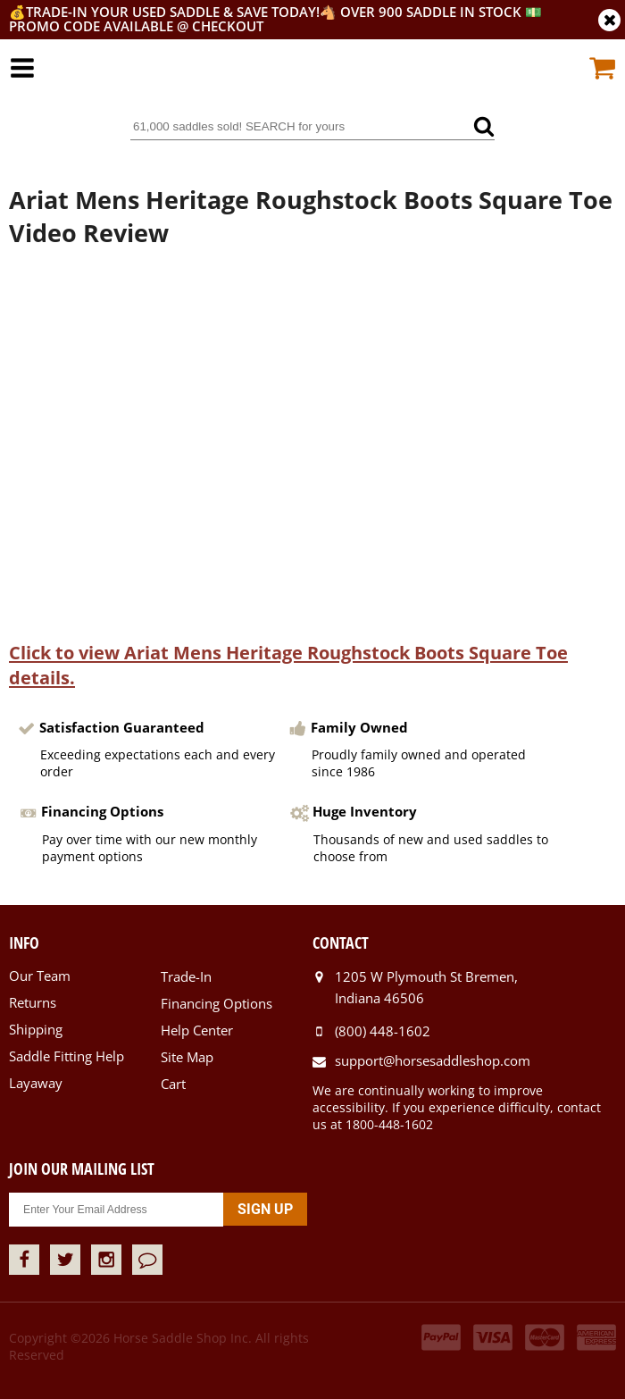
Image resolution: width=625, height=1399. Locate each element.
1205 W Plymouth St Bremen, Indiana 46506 (426, 987)
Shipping (35, 1029)
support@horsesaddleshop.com (432, 1060)
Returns (32, 1002)
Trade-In (186, 976)
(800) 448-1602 (382, 1031)
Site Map (187, 1057)
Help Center (197, 1030)
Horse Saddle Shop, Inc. (312, 79)
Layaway (35, 1083)
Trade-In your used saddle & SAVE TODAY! (173, 12)
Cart (173, 1084)
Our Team (40, 975)
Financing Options (216, 1003)
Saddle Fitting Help (66, 1056)
